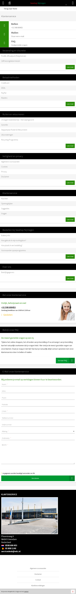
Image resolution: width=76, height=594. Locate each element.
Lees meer (70, 67)
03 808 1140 (8, 548)
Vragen (4, 213)
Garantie (4, 125)
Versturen (53, 478)
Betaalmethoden (11, 77)
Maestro (4, 98)
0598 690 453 (9, 545)
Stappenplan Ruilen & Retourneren (14, 130)
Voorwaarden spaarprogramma (13, 250)
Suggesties (5, 208)
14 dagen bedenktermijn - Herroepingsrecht (17, 120)
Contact (38, 580)
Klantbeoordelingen (38, 586)
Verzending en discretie (14, 50)
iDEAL (3, 88)
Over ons (7, 266)
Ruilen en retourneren (13, 114)
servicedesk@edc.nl (11, 551)
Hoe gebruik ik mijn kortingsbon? (13, 240)
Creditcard (5, 83)
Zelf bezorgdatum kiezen (10, 61)
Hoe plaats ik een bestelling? (11, 245)
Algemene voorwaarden (10, 161)
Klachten (4, 198)
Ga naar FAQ (66, 360)
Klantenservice (10, 193)
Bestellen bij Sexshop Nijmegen (18, 229)
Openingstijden (7, 203)
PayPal (3, 93)
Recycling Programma (9, 140)
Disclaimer (5, 176)
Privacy (4, 171)
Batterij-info (5, 235)
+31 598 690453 (8, 307)
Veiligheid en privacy (13, 156)
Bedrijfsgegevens (7, 272)
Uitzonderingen (7, 135)
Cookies (4, 166)
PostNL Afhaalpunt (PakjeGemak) (13, 56)
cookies (26, 591)
